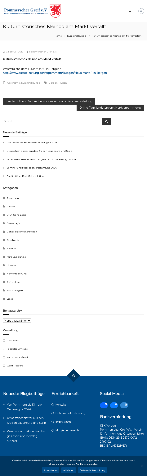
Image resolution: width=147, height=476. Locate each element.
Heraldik (11, 248)
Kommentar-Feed (17, 357)
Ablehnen (68, 470)
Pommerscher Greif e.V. (43, 51)
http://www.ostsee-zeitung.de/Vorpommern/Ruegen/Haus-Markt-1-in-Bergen (55, 73)
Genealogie (13, 223)
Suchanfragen (15, 290)
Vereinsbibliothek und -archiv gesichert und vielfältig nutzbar (42, 159)
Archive (11, 206)
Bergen (53, 82)
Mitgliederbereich (67, 430)
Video (10, 298)
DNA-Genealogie (16, 214)
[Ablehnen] (142, 466)
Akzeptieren (50, 470)
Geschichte (13, 82)
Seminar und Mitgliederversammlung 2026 (32, 167)
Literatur (12, 265)
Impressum (63, 422)
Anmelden (13, 340)
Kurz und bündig (77, 35)
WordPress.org (15, 365)
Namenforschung (17, 273)
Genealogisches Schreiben (22, 231)
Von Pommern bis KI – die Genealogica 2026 (32, 142)
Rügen (63, 82)
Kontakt (60, 404)
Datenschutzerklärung (70, 413)
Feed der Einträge (17, 348)
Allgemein (13, 198)
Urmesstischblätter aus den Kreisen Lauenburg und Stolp (39, 150)
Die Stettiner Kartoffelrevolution (25, 176)
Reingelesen (14, 282)
